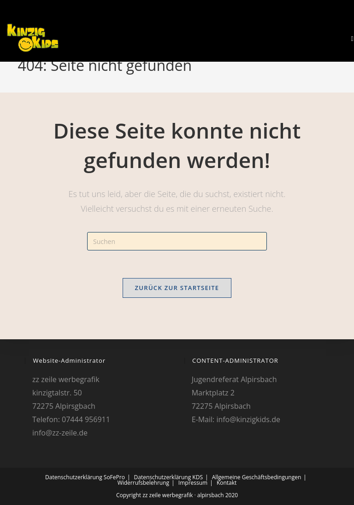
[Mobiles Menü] (349, 38)
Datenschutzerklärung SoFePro (85, 477)
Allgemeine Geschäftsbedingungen (256, 477)
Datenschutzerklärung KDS (168, 477)
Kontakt (226, 483)
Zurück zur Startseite (177, 288)
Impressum (192, 483)
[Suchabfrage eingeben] (177, 241)
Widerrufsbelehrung (143, 483)
